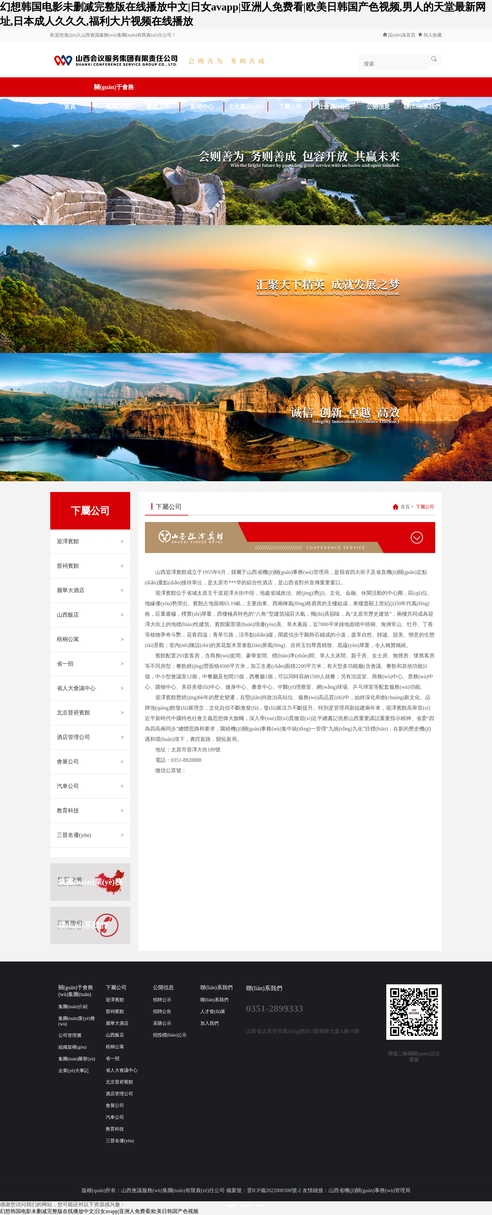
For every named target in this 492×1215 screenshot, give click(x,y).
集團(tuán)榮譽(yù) (76, 1058)
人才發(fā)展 (212, 1011)
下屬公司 (295, 107)
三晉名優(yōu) (90, 835)
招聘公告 (162, 1011)
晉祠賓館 (90, 566)
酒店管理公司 (90, 737)
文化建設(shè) (248, 107)
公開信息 (383, 107)
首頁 (78, 107)
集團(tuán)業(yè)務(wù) (90, 882)
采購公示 (162, 1023)
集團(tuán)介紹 (72, 1006)
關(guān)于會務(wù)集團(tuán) (115, 89)
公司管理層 (69, 1035)
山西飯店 (90, 615)
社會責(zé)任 (337, 107)
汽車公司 (90, 786)
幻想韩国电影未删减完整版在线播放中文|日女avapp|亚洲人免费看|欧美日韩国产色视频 (99, 1211)
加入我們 (209, 1023)
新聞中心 (207, 107)
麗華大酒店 (90, 590)
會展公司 (90, 761)
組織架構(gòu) (72, 1047)
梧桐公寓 (90, 639)
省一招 (90, 663)
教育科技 (90, 810)
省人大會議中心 (90, 688)
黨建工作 (163, 107)
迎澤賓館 (90, 541)
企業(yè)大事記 (73, 1070)
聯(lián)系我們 (422, 106)
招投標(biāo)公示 (170, 1035)
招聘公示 (162, 999)
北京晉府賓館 (90, 712)
